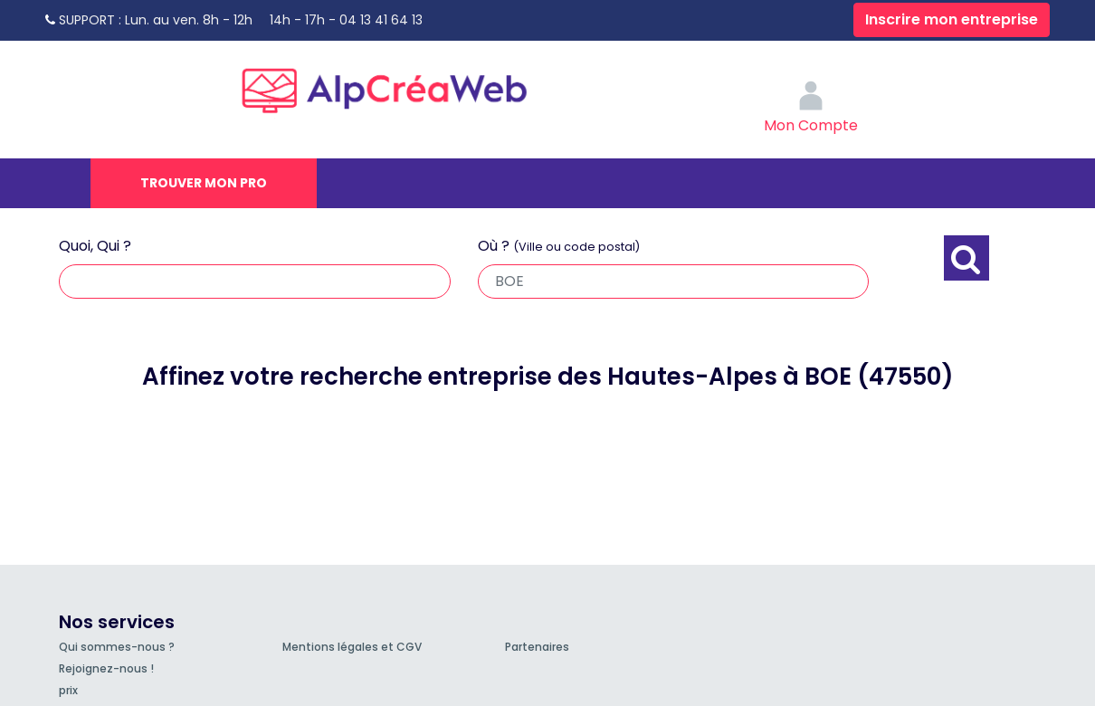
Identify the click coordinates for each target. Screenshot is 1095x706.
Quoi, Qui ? (95, 245)
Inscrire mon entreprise (951, 19)
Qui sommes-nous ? (117, 646)
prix (68, 690)
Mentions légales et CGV (352, 646)
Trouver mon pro (203, 183)
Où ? (559, 245)
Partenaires (537, 646)
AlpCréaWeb (400, 86)
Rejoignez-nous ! (106, 668)
